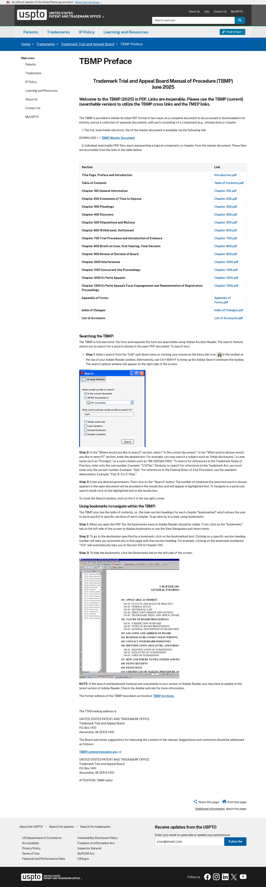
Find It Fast (231, 31)
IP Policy (31, 82)
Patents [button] (30, 32)
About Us (194, 11)
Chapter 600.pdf (225, 230)
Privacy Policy (31, 848)
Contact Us (220, 11)
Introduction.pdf (225, 175)
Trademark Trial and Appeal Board (87, 44)
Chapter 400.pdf (225, 214)
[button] (206, 802)
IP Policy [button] (87, 32)
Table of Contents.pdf (229, 183)
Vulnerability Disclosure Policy (98, 838)
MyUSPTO (237, 11)
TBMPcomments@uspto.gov (98, 752)
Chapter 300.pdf (225, 206)
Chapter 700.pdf (225, 238)
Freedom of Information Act (96, 843)
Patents (30, 64)
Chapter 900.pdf (225, 254)
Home (25, 44)
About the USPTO (31, 826)
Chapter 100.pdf (225, 191)
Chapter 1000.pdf (226, 262)
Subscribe (235, 841)
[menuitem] (31, 32)
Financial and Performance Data (43, 858)
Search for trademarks (95, 826)
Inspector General (89, 848)
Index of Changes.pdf (228, 310)
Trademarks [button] (58, 32)
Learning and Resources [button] (125, 32)
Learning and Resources (41, 90)
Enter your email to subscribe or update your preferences (192, 835)
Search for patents (61, 826)
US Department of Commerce (42, 838)
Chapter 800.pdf (225, 246)
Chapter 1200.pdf (226, 277)
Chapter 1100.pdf (226, 270)
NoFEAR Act (86, 853)
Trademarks (45, 44)
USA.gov (83, 858)
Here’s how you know (88, 2)
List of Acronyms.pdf (228, 318)
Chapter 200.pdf (225, 198)
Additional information (210, 808)
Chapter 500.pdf (225, 222)
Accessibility (30, 843)
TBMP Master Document (118, 138)
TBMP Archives (163, 696)
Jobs (206, 11)
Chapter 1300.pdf (226, 285)
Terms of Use (30, 853)
